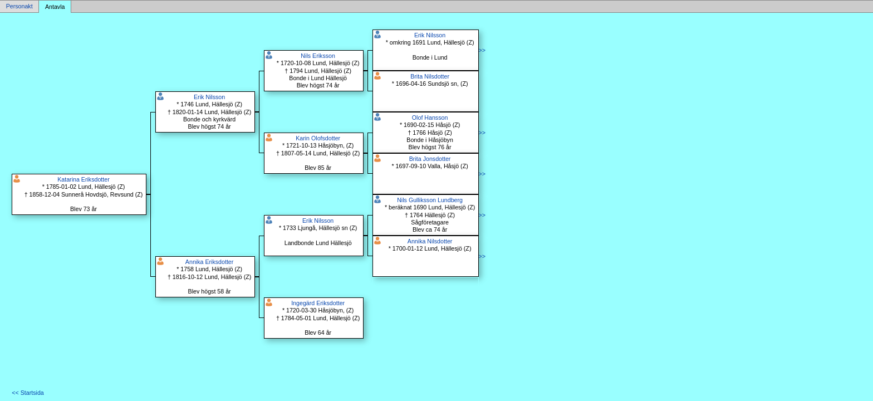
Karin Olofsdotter (318, 138)
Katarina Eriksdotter (83, 179)
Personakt (19, 6)
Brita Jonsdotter (430, 158)
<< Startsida (27, 392)
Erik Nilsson (209, 97)
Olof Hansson (430, 117)
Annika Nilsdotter (430, 241)
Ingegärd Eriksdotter (318, 303)
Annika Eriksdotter (209, 261)
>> (482, 50)
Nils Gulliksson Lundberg (430, 200)
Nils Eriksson (318, 55)
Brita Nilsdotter (429, 76)
